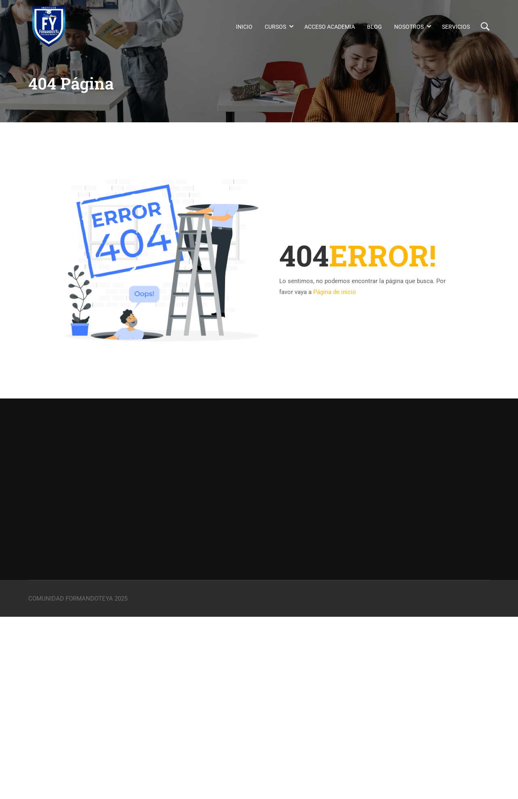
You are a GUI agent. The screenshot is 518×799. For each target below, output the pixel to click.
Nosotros (409, 26)
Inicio (244, 26)
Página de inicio (334, 292)
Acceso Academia (329, 26)
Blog (374, 26)
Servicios (456, 26)
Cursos (275, 26)
